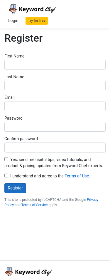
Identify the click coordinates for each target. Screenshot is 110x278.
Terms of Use (77, 176)
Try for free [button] (36, 20)
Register (15, 188)
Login (13, 20)
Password (13, 118)
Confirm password (21, 138)
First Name (14, 56)
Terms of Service (34, 205)
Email (9, 97)
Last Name (14, 76)
